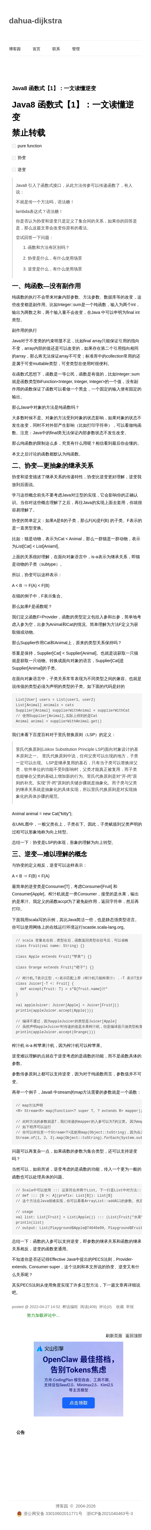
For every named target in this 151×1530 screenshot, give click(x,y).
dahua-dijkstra (35, 20)
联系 (56, 49)
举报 (130, 1306)
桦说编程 (70, 1306)
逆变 (22, 169)
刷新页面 (114, 1335)
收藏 (120, 1306)
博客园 (15, 49)
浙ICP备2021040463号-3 (110, 1513)
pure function (30, 145)
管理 (76, 49)
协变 (22, 157)
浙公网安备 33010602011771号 (49, 1513)
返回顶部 (133, 1335)
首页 (36, 49)
